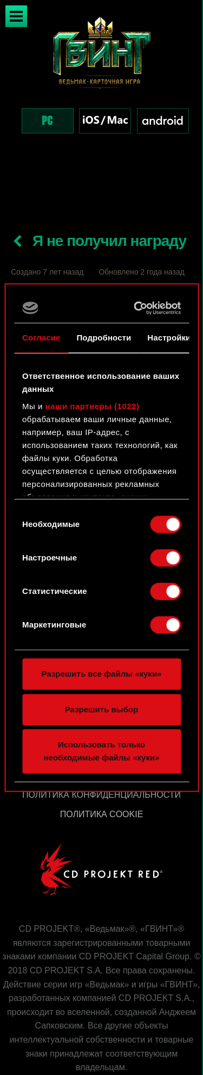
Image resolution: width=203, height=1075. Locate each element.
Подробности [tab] (103, 337)
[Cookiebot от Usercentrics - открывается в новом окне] (138, 308)
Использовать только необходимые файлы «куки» (101, 751)
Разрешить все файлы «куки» (102, 673)
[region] (101, 85)
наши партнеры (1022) (92, 406)
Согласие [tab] (41, 337)
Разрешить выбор (101, 709)
